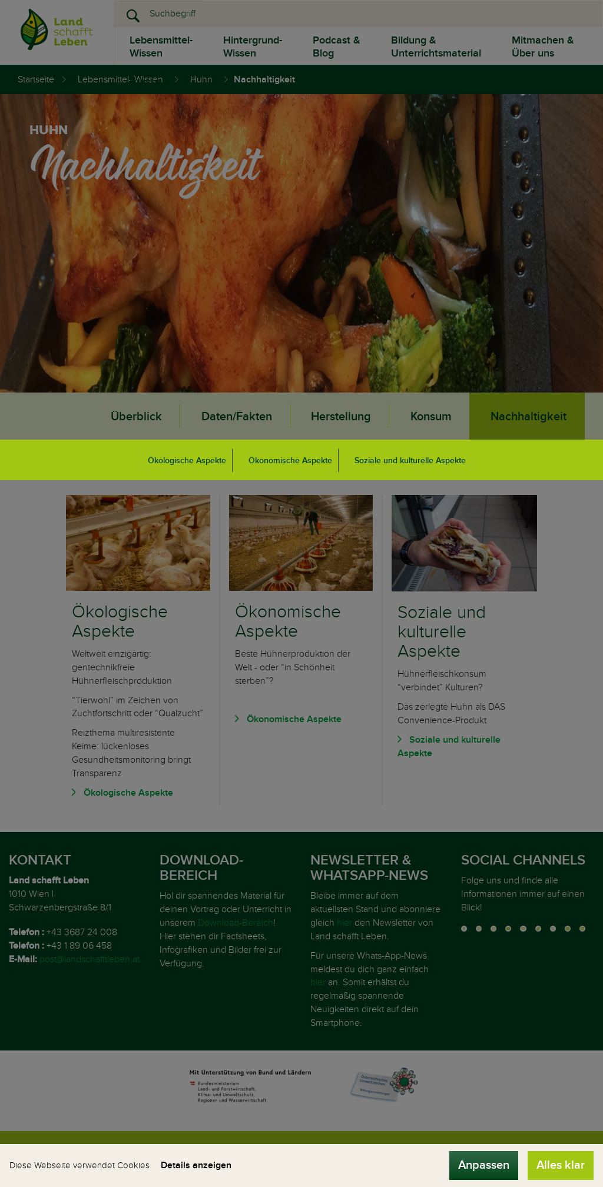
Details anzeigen (196, 1165)
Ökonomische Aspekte (290, 460)
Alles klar (560, 1165)
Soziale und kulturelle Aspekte (410, 460)
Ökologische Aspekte (187, 460)
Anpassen (483, 1165)
